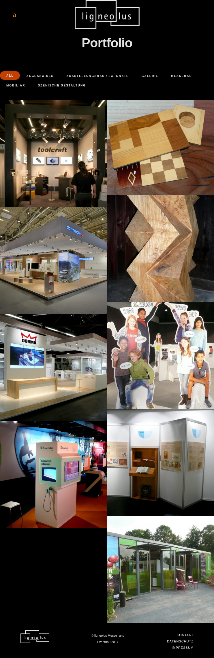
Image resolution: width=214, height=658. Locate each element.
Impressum (183, 647)
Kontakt (185, 635)
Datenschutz (180, 641)
